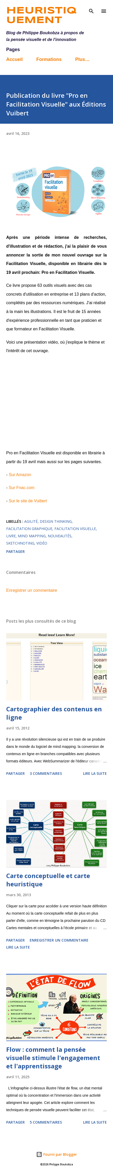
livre (11, 535)
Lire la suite (95, 773)
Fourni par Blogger (56, 1154)
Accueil (14, 59)
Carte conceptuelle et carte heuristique (48, 879)
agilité (31, 521)
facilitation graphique (29, 528)
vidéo (41, 543)
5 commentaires (46, 1122)
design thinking (56, 521)
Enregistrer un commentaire (31, 590)
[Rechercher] (91, 9)
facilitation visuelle (75, 528)
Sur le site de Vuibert (28, 501)
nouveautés (59, 535)
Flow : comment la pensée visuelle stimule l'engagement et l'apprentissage (53, 1057)
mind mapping (32, 535)
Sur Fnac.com (22, 487)
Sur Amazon (20, 474)
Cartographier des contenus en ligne (54, 713)
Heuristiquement (41, 15)
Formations (49, 59)
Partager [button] (15, 551)
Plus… (82, 59)
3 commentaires (46, 773)
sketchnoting (20, 543)
